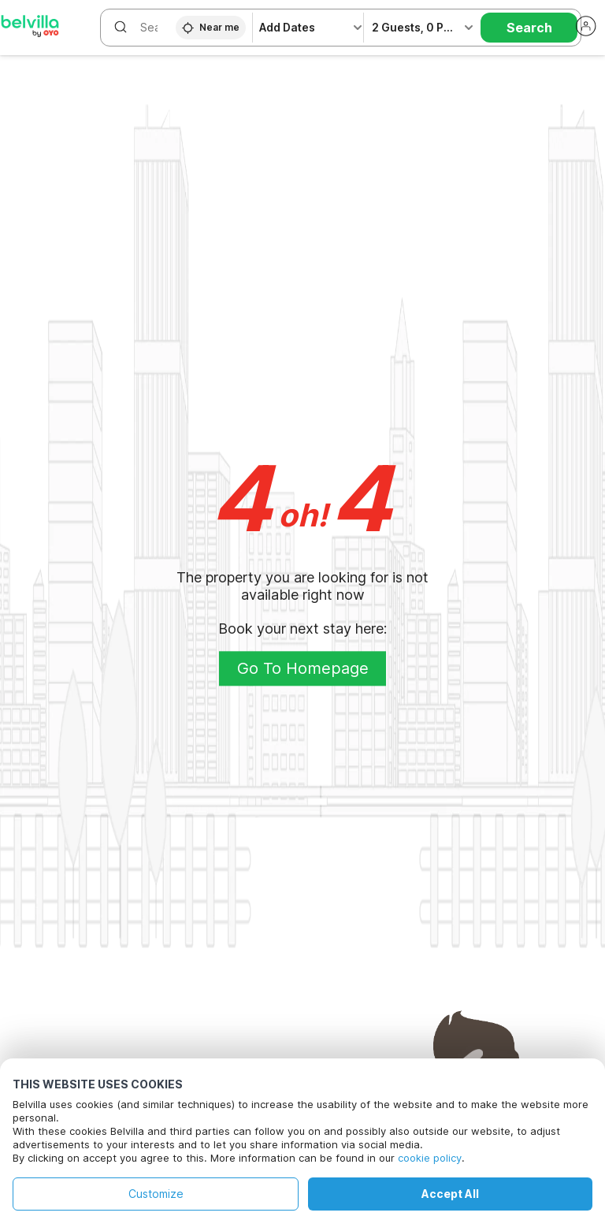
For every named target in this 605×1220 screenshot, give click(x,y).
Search (529, 27)
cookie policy (430, 1157)
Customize (156, 1193)
